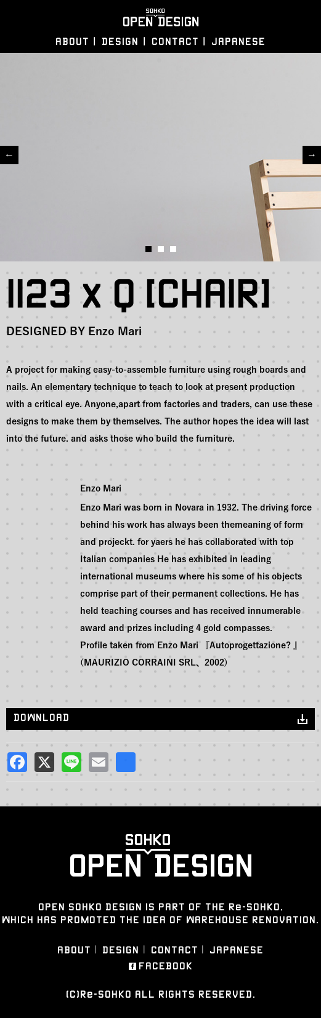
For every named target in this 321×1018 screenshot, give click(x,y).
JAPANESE (238, 41)
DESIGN (120, 41)
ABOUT (72, 41)
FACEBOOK (166, 966)
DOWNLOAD (42, 717)
